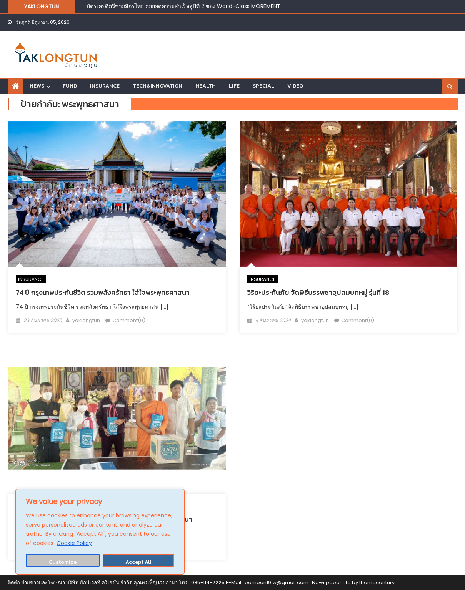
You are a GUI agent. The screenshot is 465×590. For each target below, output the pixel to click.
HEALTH (205, 86)
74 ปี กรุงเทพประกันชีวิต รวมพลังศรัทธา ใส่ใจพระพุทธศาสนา (103, 292)
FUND (70, 86)
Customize (63, 562)
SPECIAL (263, 86)
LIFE (234, 86)
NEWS (37, 86)
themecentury (377, 582)
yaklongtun (86, 320)
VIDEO (295, 86)
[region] (100, 532)
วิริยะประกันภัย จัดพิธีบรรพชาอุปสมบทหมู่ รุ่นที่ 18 (318, 292)
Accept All (138, 562)
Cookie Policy (74, 543)
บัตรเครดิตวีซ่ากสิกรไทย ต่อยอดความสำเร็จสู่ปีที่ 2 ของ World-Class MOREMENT (183, 6)
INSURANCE (105, 86)
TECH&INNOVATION (157, 86)
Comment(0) (128, 320)
